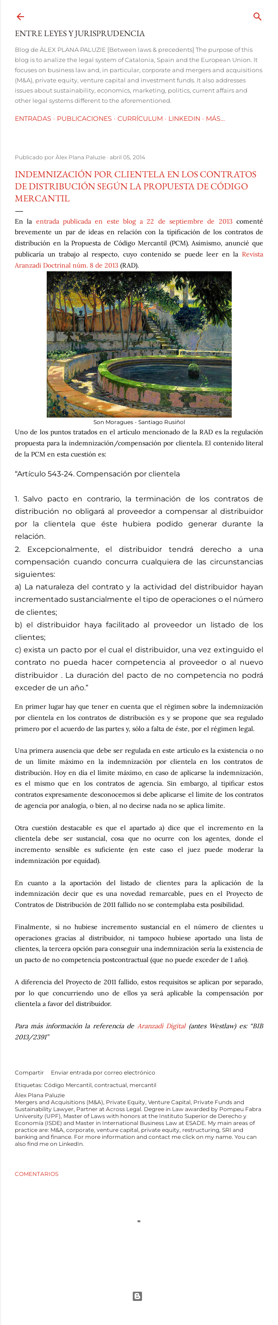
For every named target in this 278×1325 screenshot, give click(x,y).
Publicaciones (84, 118)
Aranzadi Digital (161, 1026)
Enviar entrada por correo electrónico (103, 1072)
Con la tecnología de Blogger (137, 1296)
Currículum (140, 118)
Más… (215, 118)
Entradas (33, 118)
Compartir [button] (29, 1072)
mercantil (143, 1084)
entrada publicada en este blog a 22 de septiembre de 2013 (134, 221)
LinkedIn (184, 118)
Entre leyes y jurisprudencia (80, 33)
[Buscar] (257, 15)
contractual (110, 1084)
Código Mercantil (68, 1084)
